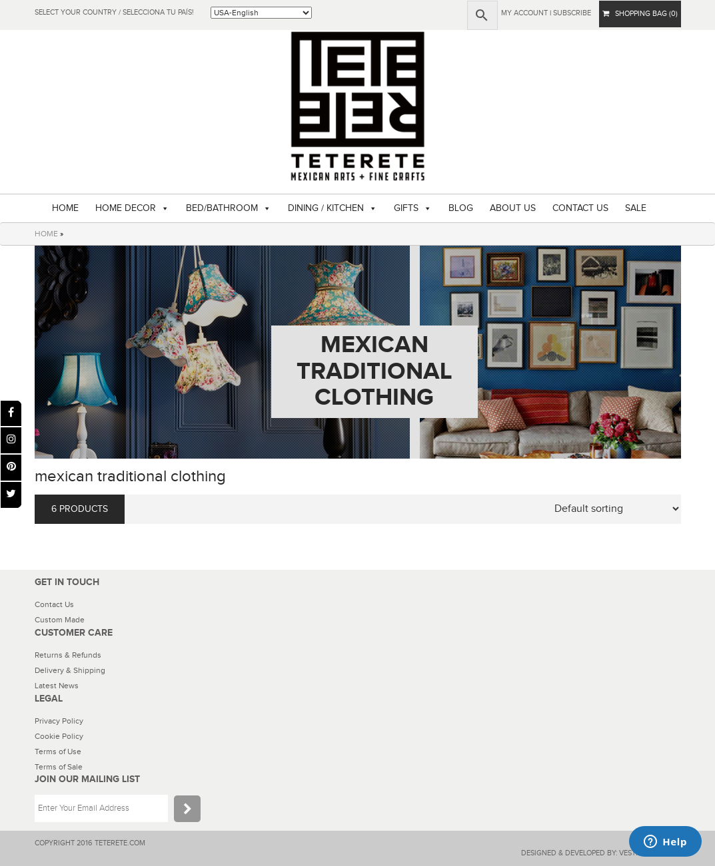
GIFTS (406, 208)
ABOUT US (513, 208)
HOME (65, 208)
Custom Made (60, 619)
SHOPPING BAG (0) (640, 13)
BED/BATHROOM (222, 208)
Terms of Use (58, 751)
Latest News (57, 685)
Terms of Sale (59, 766)
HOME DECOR (125, 208)
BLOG (460, 208)
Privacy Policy (59, 721)
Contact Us (54, 604)
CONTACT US (580, 208)
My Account (524, 13)
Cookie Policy (59, 736)
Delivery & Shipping (70, 670)
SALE (635, 208)
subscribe (572, 13)
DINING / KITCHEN (326, 208)
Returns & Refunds (68, 655)
